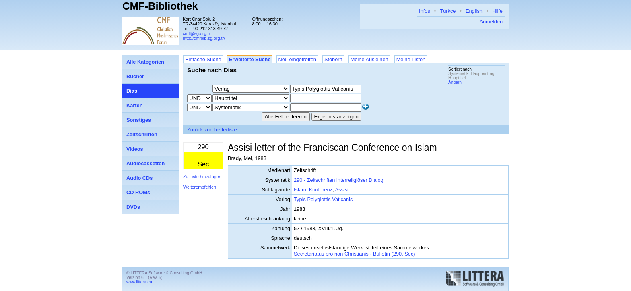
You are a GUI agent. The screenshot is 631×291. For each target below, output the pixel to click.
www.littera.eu (139, 282)
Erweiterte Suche (250, 59)
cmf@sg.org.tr (196, 33)
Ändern (455, 82)
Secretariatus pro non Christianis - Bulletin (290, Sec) (354, 254)
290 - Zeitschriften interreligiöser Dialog (339, 180)
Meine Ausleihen (369, 59)
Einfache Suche (203, 59)
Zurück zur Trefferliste (212, 130)
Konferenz (320, 190)
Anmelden (491, 22)
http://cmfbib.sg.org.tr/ (204, 38)
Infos (424, 11)
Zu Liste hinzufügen (202, 176)
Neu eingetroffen (297, 59)
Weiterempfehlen (199, 187)
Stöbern (333, 59)
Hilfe (497, 11)
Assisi (341, 190)
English (474, 11)
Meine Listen (411, 59)
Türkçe (448, 11)
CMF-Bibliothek (160, 6)
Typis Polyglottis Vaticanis (323, 199)
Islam (300, 190)
